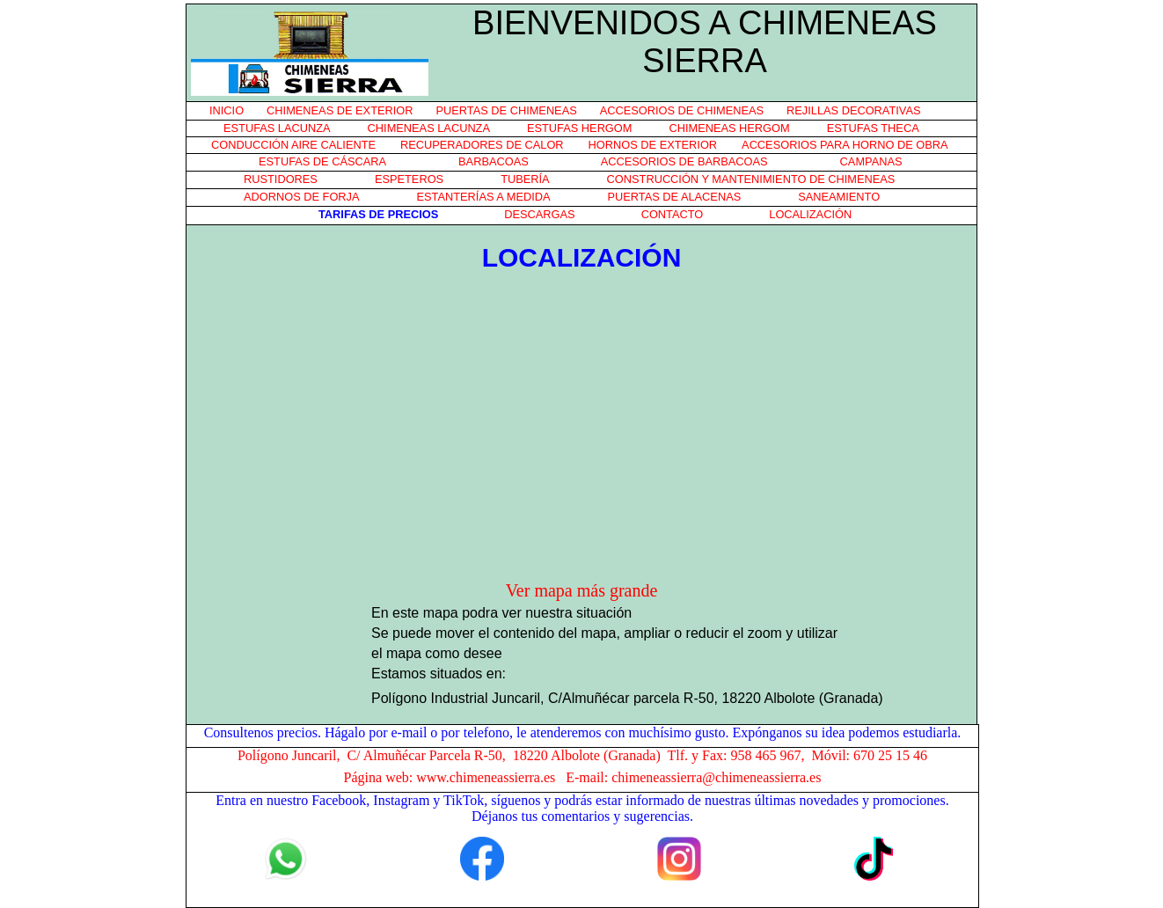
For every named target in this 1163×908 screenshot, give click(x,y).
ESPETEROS (409, 179)
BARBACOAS (493, 161)
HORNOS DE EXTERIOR (653, 144)
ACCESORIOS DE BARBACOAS (684, 161)
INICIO (226, 110)
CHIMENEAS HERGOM (729, 128)
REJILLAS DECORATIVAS (853, 110)
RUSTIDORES (281, 179)
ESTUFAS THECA (873, 128)
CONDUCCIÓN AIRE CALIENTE (293, 144)
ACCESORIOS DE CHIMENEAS (682, 110)
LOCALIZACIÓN (810, 214)
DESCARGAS (539, 214)
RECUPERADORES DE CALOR (482, 144)
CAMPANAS (871, 161)
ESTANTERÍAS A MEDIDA (484, 196)
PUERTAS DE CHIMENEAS (506, 110)
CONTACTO (672, 214)
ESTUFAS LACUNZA (277, 128)
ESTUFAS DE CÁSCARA (322, 161)
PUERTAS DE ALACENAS (674, 196)
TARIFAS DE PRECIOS (378, 214)
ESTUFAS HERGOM (579, 128)
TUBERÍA (525, 179)
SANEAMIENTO (839, 196)
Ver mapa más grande (582, 590)
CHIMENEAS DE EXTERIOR (340, 110)
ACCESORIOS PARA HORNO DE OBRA (844, 144)
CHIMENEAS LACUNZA (429, 128)
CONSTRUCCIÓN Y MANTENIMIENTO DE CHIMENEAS (751, 179)
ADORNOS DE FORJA (302, 196)
